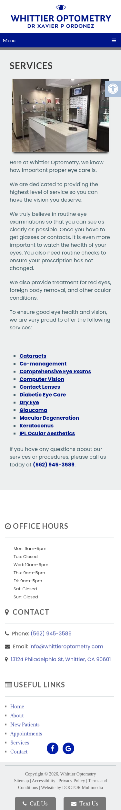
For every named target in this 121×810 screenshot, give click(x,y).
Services (19, 757)
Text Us (84, 803)
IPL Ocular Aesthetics (47, 433)
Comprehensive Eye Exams (55, 371)
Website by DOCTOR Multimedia (72, 787)
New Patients (25, 738)
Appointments (26, 748)
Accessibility (43, 780)
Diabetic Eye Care (42, 394)
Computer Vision (41, 379)
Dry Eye (29, 402)
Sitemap (21, 780)
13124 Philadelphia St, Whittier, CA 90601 (61, 670)
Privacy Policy (71, 780)
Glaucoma (33, 410)
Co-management (42, 363)
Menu (9, 40)
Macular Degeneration (49, 418)
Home (17, 720)
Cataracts (32, 356)
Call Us (35, 803)
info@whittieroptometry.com (66, 657)
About (17, 729)
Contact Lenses (39, 387)
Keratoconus (36, 425)
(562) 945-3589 (54, 464)
